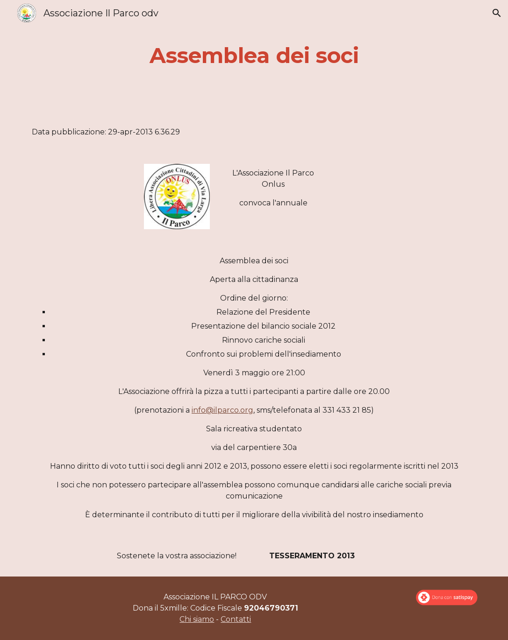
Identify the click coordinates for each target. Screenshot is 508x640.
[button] (497, 13)
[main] (253, 55)
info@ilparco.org (222, 410)
